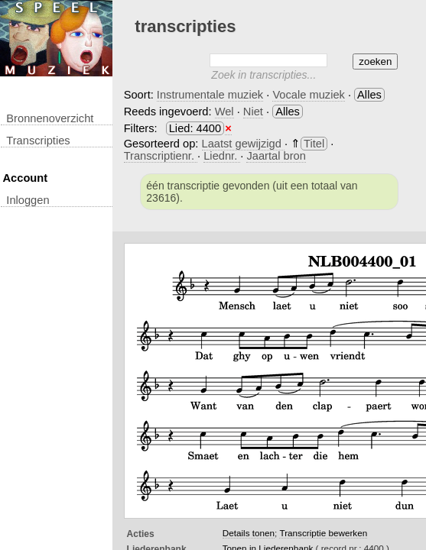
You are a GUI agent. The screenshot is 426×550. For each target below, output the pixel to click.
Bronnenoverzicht (49, 118)
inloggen (27, 200)
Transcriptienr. (160, 156)
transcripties (38, 140)
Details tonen (249, 533)
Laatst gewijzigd (243, 144)
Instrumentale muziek (210, 95)
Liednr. (221, 156)
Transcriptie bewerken (323, 533)
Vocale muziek (308, 95)
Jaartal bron (275, 156)
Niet (253, 111)
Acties (140, 534)
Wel (224, 111)
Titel (314, 144)
